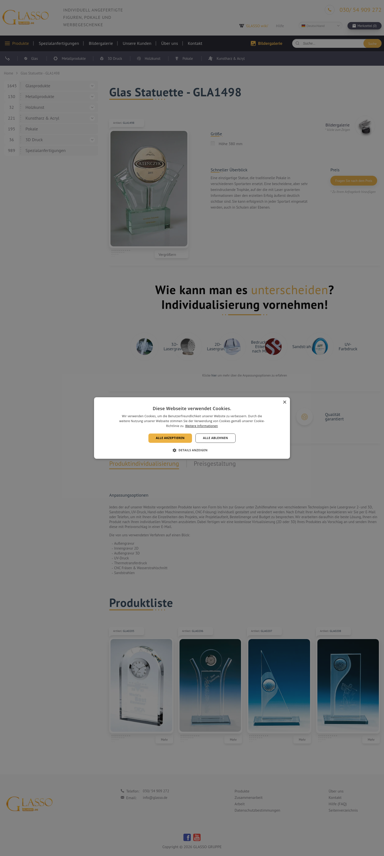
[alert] (192, 428)
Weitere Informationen (201, 426)
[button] (191, 450)
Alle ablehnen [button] (215, 438)
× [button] (284, 402)
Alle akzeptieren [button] (170, 438)
